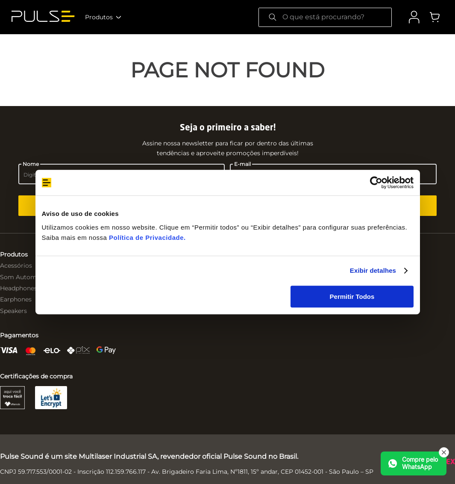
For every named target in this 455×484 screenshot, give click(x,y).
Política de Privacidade (146, 237)
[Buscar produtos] (272, 17)
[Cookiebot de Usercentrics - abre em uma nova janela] (376, 182)
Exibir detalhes (373, 270)
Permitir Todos (352, 296)
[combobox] (325, 17)
